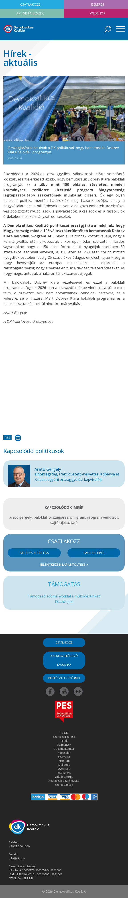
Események (64, 745)
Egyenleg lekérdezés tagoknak (64, 660)
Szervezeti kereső (64, 737)
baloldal (40, 517)
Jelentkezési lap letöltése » (64, 564)
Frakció (64, 733)
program (77, 517)
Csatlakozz (64, 642)
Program (64, 761)
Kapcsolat (64, 753)
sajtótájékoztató (64, 522)
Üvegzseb (64, 769)
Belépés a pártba (34, 553)
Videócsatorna (64, 777)
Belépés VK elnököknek (64, 678)
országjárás (58, 517)
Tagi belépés (93, 553)
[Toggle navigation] (119, 29)
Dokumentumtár (64, 749)
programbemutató (102, 517)
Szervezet (64, 757)
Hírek (64, 741)
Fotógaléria (64, 773)
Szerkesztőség (64, 785)
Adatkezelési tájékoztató (64, 781)
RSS (7, 437)
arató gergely (20, 517)
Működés (64, 765)
